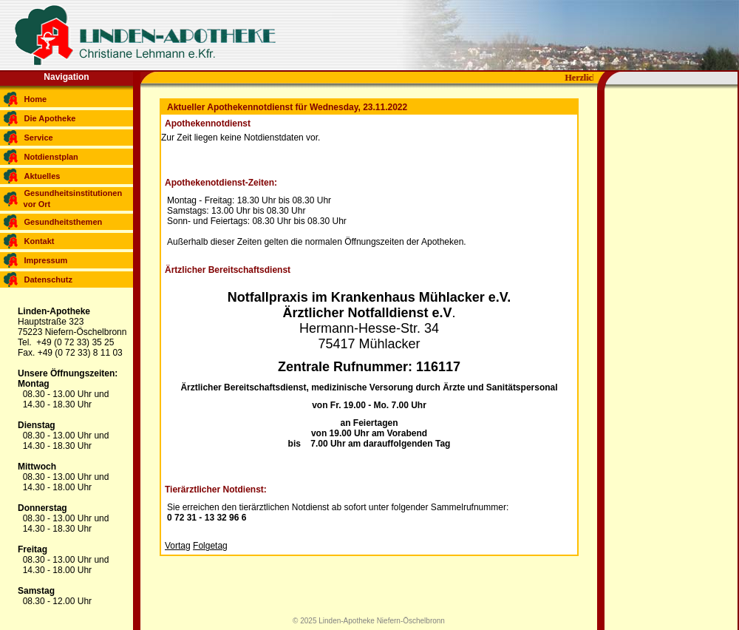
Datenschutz (48, 279)
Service (38, 137)
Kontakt (39, 241)
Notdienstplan (51, 156)
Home (35, 99)
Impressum (46, 260)
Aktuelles (42, 176)
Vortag (178, 546)
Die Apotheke (50, 118)
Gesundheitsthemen (63, 221)
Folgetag (210, 546)
